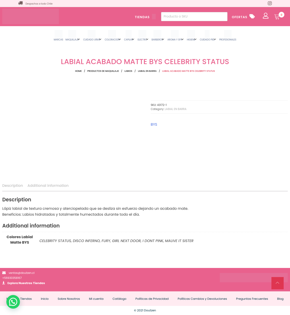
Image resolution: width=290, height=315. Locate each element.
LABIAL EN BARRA (147, 71)
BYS (154, 124)
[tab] (12, 185)
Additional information (48, 185)
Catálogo (119, 299)
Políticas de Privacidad (152, 299)
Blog (280, 299)
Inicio (44, 299)
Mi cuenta (96, 299)
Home (78, 71)
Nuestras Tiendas (32, 283)
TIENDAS (145, 17)
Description (12, 185)
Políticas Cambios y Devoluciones (202, 299)
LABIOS (128, 71)
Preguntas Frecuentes (252, 299)
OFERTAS (239, 17)
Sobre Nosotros (69, 299)
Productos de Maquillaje (103, 71)
